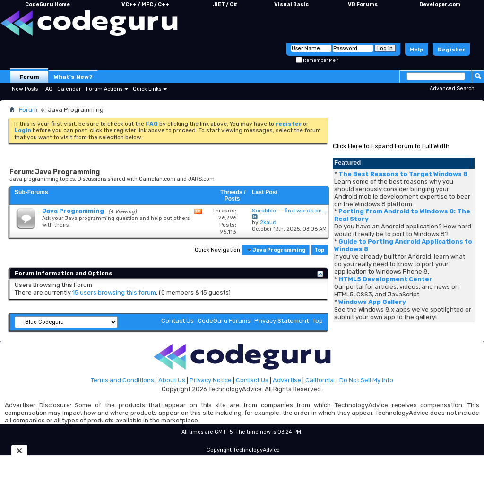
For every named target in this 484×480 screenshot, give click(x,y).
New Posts (25, 89)
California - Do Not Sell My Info (349, 380)
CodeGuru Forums (224, 320)
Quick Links (147, 89)
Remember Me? (317, 60)
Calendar (69, 89)
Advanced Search (452, 88)
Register (451, 49)
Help (417, 49)
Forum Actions (104, 89)
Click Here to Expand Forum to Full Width (391, 146)
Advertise (287, 380)
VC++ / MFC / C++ (145, 4)
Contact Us (177, 320)
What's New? (73, 77)
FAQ (47, 89)
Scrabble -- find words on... (289, 210)
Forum (29, 77)
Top (319, 250)
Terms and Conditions (122, 380)
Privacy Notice (211, 380)
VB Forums (363, 4)
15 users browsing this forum (114, 292)
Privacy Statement (281, 320)
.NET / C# (224, 4)
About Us (171, 380)
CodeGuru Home (47, 4)
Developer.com (439, 4)
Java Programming (73, 210)
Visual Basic (291, 4)
